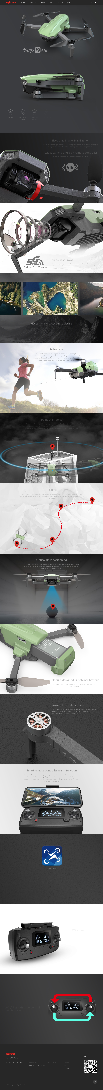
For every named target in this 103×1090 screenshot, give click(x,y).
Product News (51, 1062)
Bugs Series (43, 2)
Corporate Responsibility (37, 1065)
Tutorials (67, 1068)
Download (67, 1059)
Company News (51, 1059)
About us (32, 1059)
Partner (66, 1062)
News (51, 2)
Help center (60, 2)
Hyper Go (24, 2)
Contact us (70, 2)
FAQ (65, 1065)
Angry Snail (33, 2)
